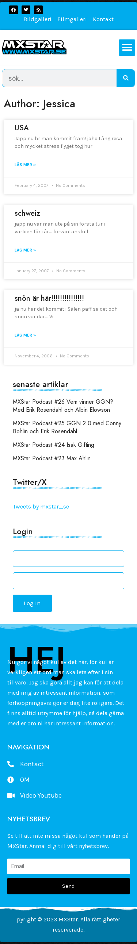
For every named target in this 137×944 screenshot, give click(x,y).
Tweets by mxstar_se (41, 506)
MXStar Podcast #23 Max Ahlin (52, 458)
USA (22, 128)
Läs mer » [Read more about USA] (25, 164)
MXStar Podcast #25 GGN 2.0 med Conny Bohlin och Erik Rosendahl (67, 427)
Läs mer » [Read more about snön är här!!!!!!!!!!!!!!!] (25, 335)
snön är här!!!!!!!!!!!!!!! (49, 298)
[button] (127, 47)
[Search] (126, 78)
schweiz (27, 213)
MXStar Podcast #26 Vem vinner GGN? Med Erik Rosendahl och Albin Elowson (63, 406)
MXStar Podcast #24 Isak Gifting (53, 445)
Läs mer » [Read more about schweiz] (25, 250)
